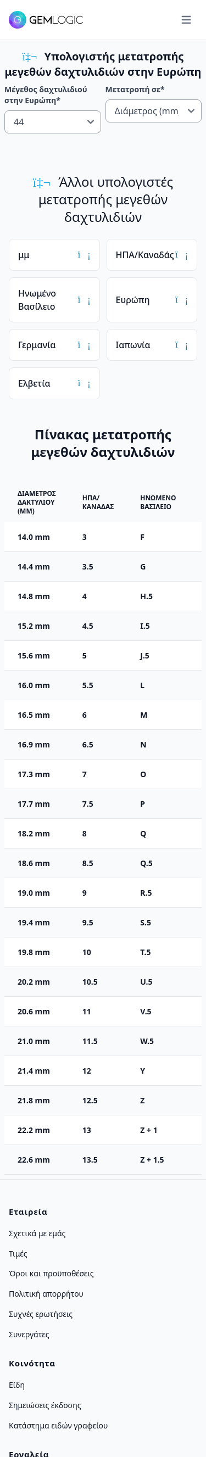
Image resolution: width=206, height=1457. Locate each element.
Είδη (17, 1385)
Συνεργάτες (29, 1333)
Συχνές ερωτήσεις (41, 1314)
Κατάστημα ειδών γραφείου (58, 1425)
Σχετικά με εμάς (37, 1233)
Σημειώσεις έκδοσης (45, 1405)
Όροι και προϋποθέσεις (51, 1273)
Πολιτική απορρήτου (46, 1293)
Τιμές (18, 1253)
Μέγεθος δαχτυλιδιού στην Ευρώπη (45, 94)
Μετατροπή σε (135, 89)
